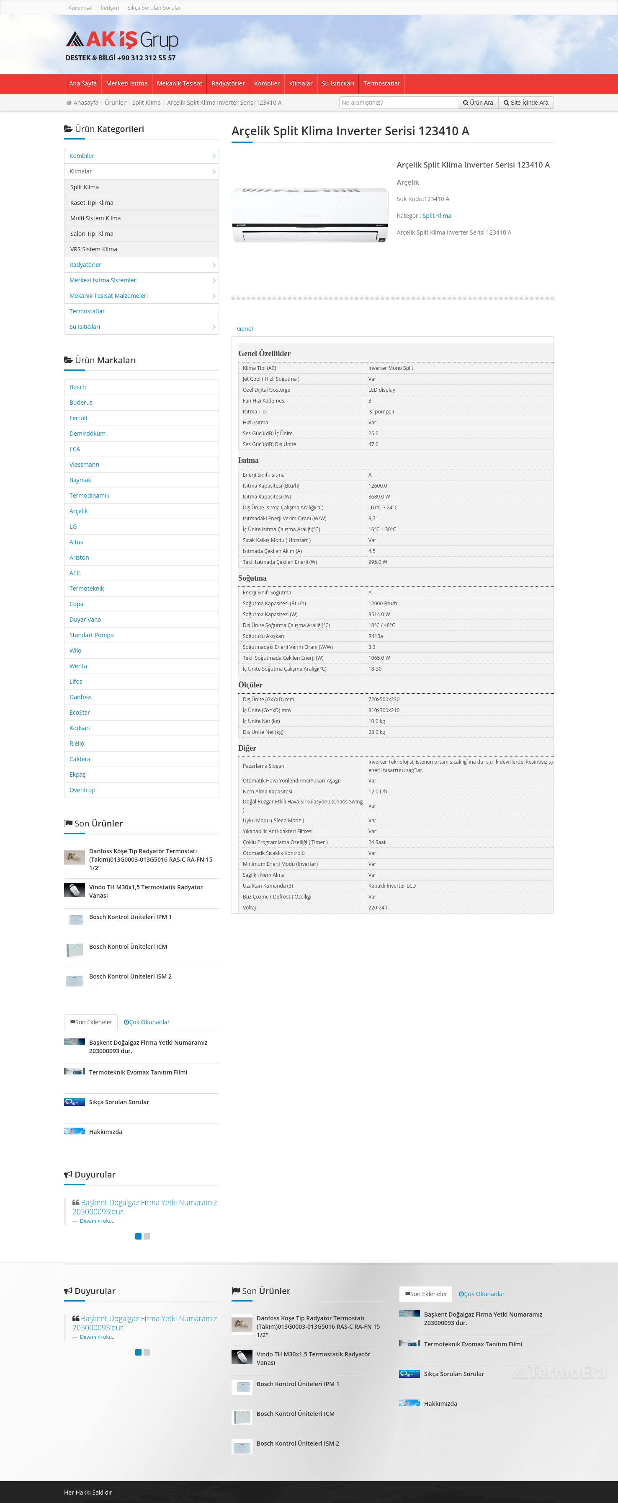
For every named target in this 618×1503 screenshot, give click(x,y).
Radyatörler (228, 83)
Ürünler (115, 102)
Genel (245, 329)
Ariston (79, 557)
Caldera (80, 759)
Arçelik (79, 511)
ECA (75, 449)
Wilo (75, 650)
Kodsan (80, 728)
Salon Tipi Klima (91, 234)
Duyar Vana (85, 619)
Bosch (78, 387)
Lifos (76, 681)
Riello (77, 743)
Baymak (80, 480)
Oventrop (82, 790)
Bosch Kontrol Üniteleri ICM (128, 946)
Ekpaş (77, 774)
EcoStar (80, 712)
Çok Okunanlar (147, 1022)
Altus (76, 542)
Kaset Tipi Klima (91, 203)
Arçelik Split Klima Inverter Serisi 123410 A (224, 102)
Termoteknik (87, 588)
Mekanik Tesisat (180, 83)
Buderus (81, 402)
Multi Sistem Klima (95, 218)
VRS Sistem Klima (93, 249)
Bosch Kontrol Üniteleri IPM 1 (130, 917)
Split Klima (146, 102)
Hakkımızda (105, 1132)
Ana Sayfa (83, 83)
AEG (75, 573)
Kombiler (267, 83)
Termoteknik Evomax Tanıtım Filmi (138, 1072)
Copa (77, 604)
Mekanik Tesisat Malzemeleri (143, 296)
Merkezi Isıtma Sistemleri (143, 280)
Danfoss (81, 697)
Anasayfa (86, 102)
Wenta (78, 666)
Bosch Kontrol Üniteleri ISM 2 (130, 976)
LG (73, 526)
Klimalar (300, 83)
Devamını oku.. (97, 1220)
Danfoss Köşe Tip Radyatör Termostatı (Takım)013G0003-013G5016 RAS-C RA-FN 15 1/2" (150, 859)
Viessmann (84, 464)
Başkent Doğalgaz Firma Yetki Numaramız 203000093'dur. (144, 1206)
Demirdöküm (88, 433)
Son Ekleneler (91, 1022)
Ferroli (78, 418)
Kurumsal (80, 7)
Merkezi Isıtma (126, 83)
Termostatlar (381, 83)
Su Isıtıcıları (338, 83)
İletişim (110, 7)
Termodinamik (89, 495)
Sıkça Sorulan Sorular (154, 7)
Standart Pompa (92, 635)
